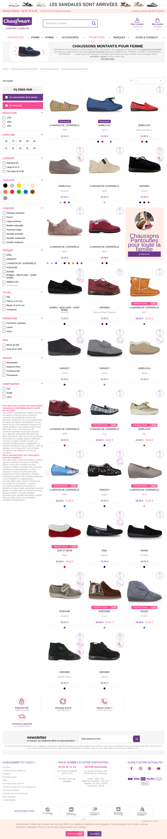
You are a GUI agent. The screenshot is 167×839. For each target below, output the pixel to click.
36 (6, 141)
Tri (131, 80)
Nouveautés (18, 37)
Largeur (8, 158)
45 (27, 148)
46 (34, 148)
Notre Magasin (9, 797)
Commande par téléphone (15, 770)
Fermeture (10, 318)
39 (27, 141)
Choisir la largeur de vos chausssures (20, 787)
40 (34, 141)
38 (20, 141)
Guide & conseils (149, 37)
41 (6, 148)
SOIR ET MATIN (64, 551)
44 (20, 148)
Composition (11, 384)
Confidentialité (9, 800)
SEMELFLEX (104, 125)
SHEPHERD (104, 611)
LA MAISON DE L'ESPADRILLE (64, 125)
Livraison (7, 774)
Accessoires (73, 37)
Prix (5, 340)
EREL (104, 551)
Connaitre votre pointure (14, 783)
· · (65, 130)
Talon (7, 292)
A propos (7, 767)
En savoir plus (107, 59)
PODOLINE (64, 611)
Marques (121, 37)
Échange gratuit (10, 777)
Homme (51, 37)
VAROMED (144, 186)
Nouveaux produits (11, 790)
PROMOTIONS (99, 37)
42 (13, 148)
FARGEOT (65, 368)
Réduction (10, 113)
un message (69, 780)
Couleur (8, 180)
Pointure (9, 135)
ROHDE (144, 551)
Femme (36, 37)
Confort (8, 208)
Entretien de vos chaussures (16, 793)
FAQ (5, 780)
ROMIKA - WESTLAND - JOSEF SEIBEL (65, 309)
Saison (7, 358)
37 (13, 141)
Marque (8, 250)
